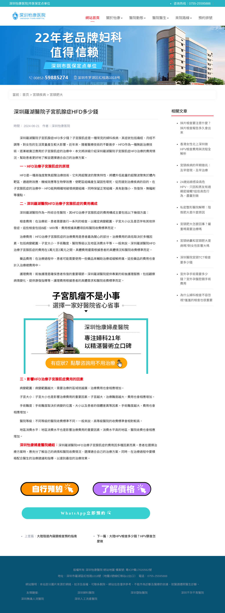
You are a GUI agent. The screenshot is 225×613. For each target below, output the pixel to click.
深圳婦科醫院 (85, 592)
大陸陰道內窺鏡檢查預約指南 (57, 536)
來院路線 (183, 19)
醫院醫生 (160, 19)
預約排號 (205, 18)
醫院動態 (137, 19)
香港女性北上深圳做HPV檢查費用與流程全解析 (195, 148)
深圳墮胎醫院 (139, 592)
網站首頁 (92, 19)
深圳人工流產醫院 (85, 598)
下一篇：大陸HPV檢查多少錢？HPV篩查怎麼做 (126, 538)
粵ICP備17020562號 (139, 570)
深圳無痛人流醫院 (32, 598)
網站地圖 (109, 570)
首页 (25, 95)
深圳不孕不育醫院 (192, 592)
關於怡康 (114, 19)
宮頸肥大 (56, 95)
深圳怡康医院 (61, 126)
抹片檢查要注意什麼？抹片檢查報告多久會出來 (195, 127)
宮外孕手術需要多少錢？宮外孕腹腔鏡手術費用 (195, 278)
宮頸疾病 (39, 95)
